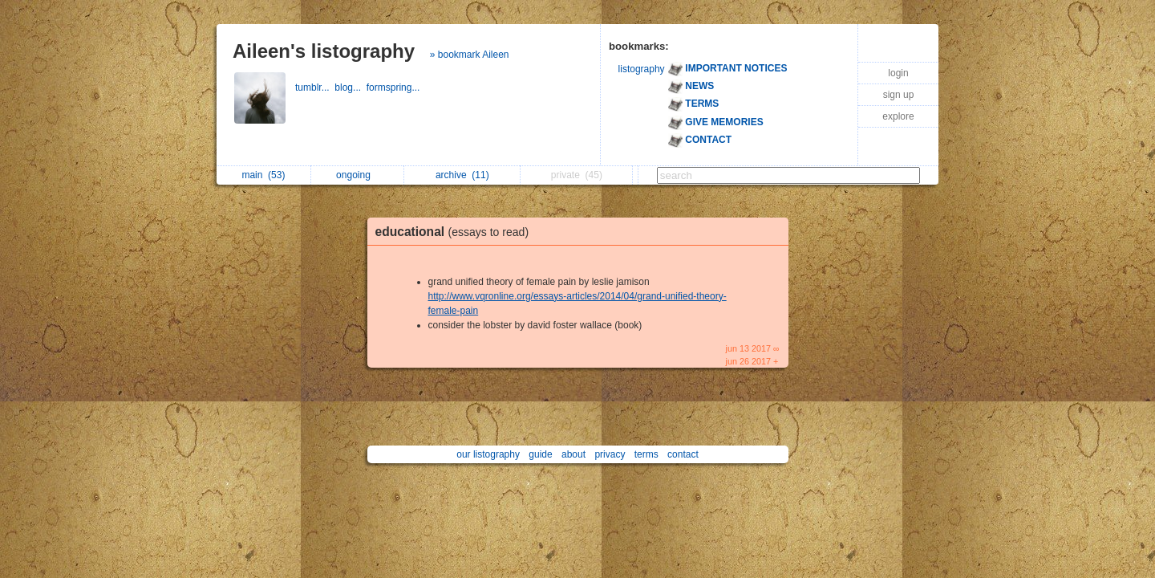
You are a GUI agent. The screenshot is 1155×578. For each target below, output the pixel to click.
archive (462, 175)
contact (683, 454)
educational (456, 231)
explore (898, 116)
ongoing (357, 175)
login (898, 73)
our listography (488, 454)
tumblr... (314, 87)
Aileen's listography (324, 51)
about (573, 454)
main (263, 175)
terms (646, 454)
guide (540, 454)
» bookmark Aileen (469, 54)
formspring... (395, 87)
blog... (350, 87)
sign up (898, 94)
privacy (609, 454)
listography (641, 69)
